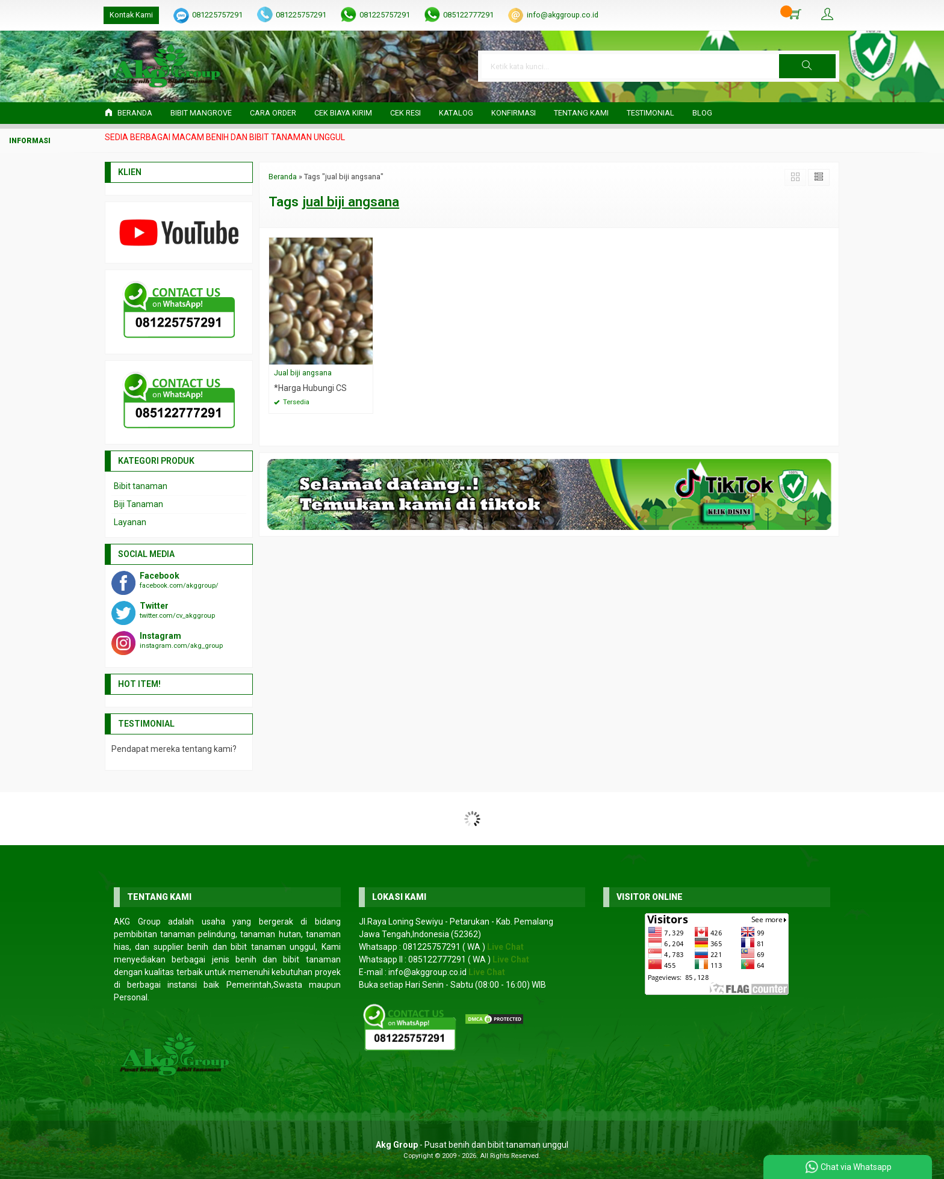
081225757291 (217, 14)
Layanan (130, 522)
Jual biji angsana (303, 372)
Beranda (128, 112)
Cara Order (273, 112)
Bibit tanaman (140, 486)
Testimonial (650, 112)
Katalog (456, 112)
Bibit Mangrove (201, 112)
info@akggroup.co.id (562, 14)
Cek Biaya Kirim (343, 112)
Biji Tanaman (138, 504)
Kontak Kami (131, 14)
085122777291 (468, 14)
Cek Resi (405, 112)
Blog (702, 112)
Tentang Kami (581, 112)
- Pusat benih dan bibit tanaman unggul (472, 1145)
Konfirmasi (513, 112)
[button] (807, 66)
